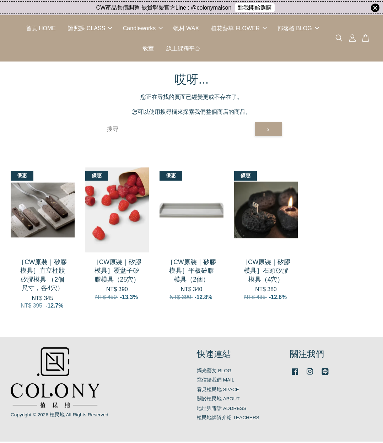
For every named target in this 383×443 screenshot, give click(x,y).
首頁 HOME (41, 29)
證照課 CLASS (90, 29)
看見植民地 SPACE (218, 391)
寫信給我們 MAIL (215, 381)
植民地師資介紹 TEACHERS (228, 419)
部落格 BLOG (298, 29)
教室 (148, 49)
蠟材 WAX (186, 29)
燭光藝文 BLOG (214, 372)
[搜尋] (178, 131)
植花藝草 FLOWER (239, 29)
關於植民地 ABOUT (218, 400)
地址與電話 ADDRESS (222, 409)
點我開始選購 (255, 8)
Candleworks (143, 29)
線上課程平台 (183, 49)
